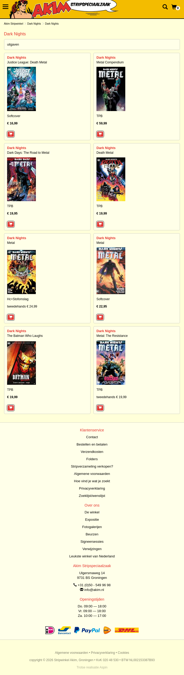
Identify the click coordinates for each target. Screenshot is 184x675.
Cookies (123, 653)
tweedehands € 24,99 (22, 306)
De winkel (92, 512)
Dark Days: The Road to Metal (28, 153)
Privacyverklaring (92, 488)
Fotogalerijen (92, 527)
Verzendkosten (92, 452)
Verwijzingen (92, 549)
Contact (92, 437)
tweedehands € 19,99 (111, 397)
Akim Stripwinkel (13, 23)
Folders (92, 459)
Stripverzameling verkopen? (92, 466)
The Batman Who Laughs (25, 336)
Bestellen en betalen (92, 444)
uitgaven (13, 44)
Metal (11, 243)
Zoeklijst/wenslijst (92, 496)
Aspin (103, 667)
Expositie (92, 520)
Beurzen (92, 534)
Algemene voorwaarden (92, 474)
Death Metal (104, 153)
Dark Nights (34, 23)
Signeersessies (92, 542)
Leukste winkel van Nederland (92, 556)
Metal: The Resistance (112, 336)
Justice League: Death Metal (27, 62)
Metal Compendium (110, 62)
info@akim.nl (94, 590)
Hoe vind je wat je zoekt (92, 481)
